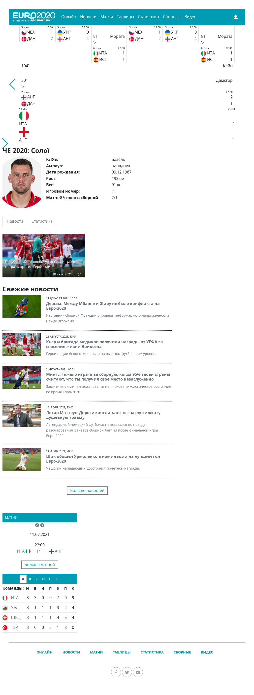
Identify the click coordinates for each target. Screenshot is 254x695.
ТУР (14, 627)
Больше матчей (40, 564)
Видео (190, 16)
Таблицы (125, 16)
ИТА (21, 551)
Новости (88, 16)
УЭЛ (15, 607)
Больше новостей (87, 490)
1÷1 (39, 551)
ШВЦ (16, 617)
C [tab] (36, 578)
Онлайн (68, 16)
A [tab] (23, 578)
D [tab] (43, 578)
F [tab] (57, 578)
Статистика (148, 16)
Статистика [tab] (42, 221)
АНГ (58, 551)
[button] (12, 84)
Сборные (172, 16)
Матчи (106, 16)
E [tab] (50, 578)
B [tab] (30, 578)
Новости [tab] (15, 221)
